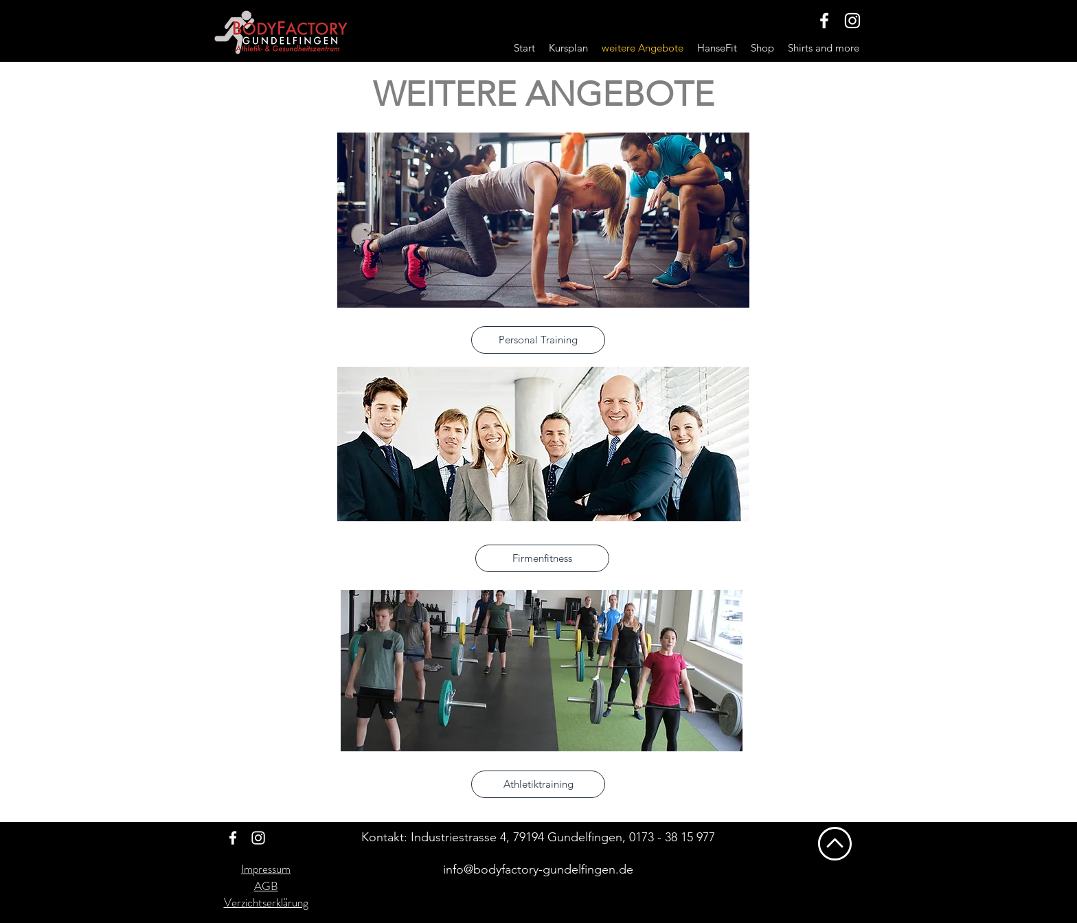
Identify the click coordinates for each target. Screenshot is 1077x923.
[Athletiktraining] (538, 784)
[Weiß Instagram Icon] (852, 20)
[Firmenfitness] (542, 558)
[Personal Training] (538, 340)
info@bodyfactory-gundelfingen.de (538, 869)
